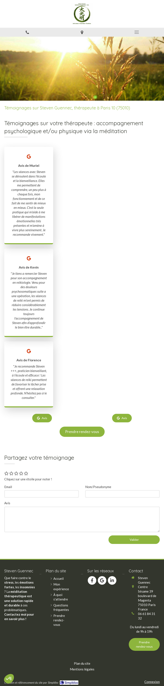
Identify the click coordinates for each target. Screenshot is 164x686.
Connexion (152, 682)
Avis (7, 503)
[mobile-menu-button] (136, 32)
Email (8, 487)
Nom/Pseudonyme (98, 487)
